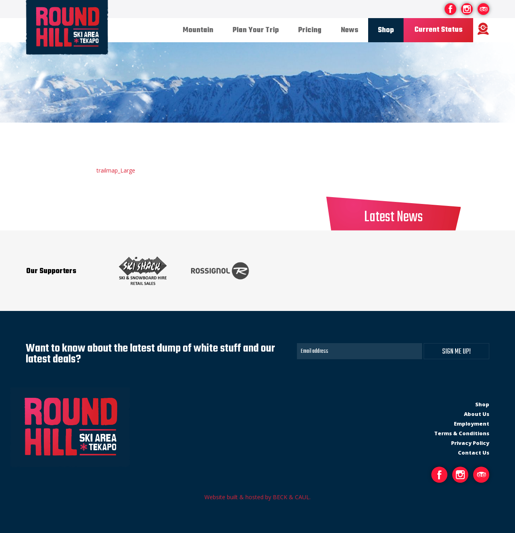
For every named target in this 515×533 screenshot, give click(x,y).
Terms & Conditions (461, 433)
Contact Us (473, 452)
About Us (476, 414)
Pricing (309, 30)
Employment (471, 423)
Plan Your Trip (256, 30)
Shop (386, 30)
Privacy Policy (470, 443)
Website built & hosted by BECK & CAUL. (257, 497)
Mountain (198, 30)
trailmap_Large (116, 170)
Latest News (393, 217)
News (349, 30)
